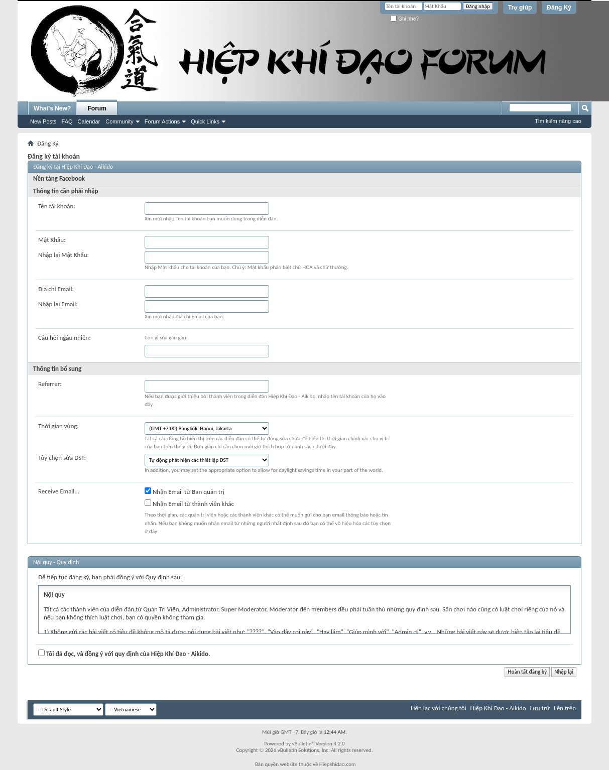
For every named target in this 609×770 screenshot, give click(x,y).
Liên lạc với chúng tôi (438, 708)
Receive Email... (58, 491)
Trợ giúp (520, 7)
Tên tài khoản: (56, 206)
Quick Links (205, 121)
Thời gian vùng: (58, 426)
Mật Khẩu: (52, 239)
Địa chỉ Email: (56, 289)
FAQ (67, 121)
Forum (97, 108)
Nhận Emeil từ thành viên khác (189, 503)
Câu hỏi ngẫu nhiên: (64, 337)
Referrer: (50, 384)
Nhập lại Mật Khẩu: (63, 255)
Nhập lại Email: (58, 304)
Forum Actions (162, 121)
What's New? (52, 108)
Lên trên (565, 708)
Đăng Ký (559, 7)
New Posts (43, 121)
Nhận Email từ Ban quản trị (184, 491)
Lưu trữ (540, 708)
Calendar (89, 121)
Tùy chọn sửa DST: (62, 457)
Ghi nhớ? (404, 19)
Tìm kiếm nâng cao (558, 121)
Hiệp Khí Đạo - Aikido (498, 708)
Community (119, 121)
